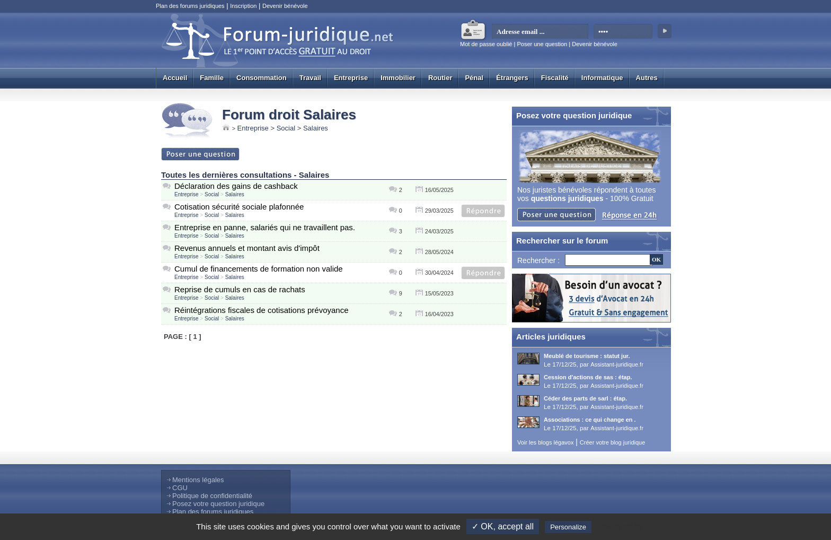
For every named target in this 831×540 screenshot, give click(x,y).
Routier (440, 78)
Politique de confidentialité (212, 496)
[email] (540, 32)
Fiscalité (555, 78)
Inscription (243, 6)
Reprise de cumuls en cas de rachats (239, 289)
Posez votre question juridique (218, 504)
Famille (212, 78)
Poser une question (542, 44)
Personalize (568, 527)
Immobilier (398, 78)
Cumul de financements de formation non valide (258, 268)
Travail (310, 78)
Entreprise (351, 78)
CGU (180, 488)
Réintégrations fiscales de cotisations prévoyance (261, 310)
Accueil (175, 78)
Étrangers (512, 78)
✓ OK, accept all (503, 526)
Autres (647, 78)
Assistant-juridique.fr (616, 364)
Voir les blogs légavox (545, 442)
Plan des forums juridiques (190, 6)
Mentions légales (198, 480)
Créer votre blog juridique (613, 442)
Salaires (315, 128)
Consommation (261, 78)
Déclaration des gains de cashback (236, 185)
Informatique (602, 78)
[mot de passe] (623, 32)
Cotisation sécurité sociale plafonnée (239, 206)
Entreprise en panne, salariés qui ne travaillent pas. (264, 227)
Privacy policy (619, 526)
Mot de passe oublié (486, 44)
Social (286, 128)
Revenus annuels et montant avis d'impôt (247, 247)
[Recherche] (609, 260)
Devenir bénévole (285, 6)
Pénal (474, 78)
